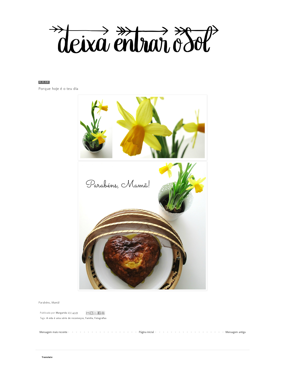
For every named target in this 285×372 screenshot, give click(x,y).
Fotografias (100, 318)
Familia (89, 318)
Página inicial (146, 332)
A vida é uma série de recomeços (65, 318)
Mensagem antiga (235, 332)
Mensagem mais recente (53, 332)
